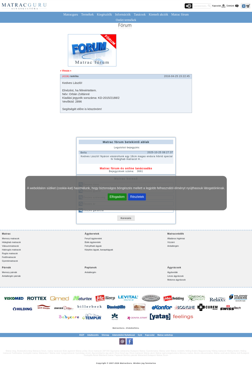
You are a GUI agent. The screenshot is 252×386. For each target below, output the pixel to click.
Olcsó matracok (136, 353)
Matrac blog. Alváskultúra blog (19, 351)
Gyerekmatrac (152, 351)
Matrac (116, 328)
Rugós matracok (10, 253)
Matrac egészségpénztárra (167, 353)
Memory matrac (186, 353)
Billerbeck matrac (106, 355)
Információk (123, 14)
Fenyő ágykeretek (93, 238)
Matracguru (70, 14)
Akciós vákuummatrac (203, 353)
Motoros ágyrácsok (176, 280)
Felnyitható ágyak (93, 246)
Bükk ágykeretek (93, 242)
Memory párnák (9, 272)
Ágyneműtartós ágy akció (103, 353)
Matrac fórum (180, 14)
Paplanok (119, 355)
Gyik (140, 335)
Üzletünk (230, 6)
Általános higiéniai (176, 238)
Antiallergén (173, 246)
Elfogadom (117, 196)
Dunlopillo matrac (30, 353)
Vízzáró (171, 242)
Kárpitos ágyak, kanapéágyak (99, 249)
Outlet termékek (126, 20)
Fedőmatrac (17, 353)
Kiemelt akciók (158, 14)
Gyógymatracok (68, 353)
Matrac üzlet (164, 351)
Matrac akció (149, 353)
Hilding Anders (233, 351)
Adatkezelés (93, 335)
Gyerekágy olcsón (83, 353)
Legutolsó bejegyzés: (127, 147)
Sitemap (105, 335)
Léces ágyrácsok (175, 276)
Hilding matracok (218, 351)
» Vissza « (65, 70)
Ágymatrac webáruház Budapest (124, 351)
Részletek (137, 196)
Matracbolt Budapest (147, 355)
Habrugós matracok (11, 249)
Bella (84, 152)
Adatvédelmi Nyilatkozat (123, 335)
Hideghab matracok (11, 242)
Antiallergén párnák (11, 276)
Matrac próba (81, 351)
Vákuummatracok (10, 246)
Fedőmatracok (9, 257)
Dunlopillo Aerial (91, 355)
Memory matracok (10, 238)
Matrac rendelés (178, 351)
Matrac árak (55, 353)
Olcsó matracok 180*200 (99, 351)
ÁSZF (81, 335)
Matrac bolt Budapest (239, 353)
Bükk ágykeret (69, 351)
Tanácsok (140, 14)
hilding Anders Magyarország (198, 351)
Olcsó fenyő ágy (122, 353)
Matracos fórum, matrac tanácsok (47, 351)
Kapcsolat (216, 6)
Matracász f (44, 353)
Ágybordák (172, 272)
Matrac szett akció (222, 353)
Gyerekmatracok (10, 261)
